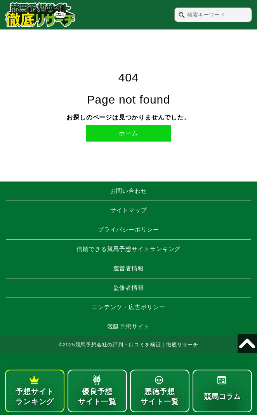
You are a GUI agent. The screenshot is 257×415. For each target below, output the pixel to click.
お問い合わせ (128, 190)
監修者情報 (128, 287)
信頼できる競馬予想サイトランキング (128, 249)
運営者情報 (128, 268)
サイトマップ (128, 210)
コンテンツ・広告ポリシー (128, 307)
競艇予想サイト (128, 326)
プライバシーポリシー (128, 229)
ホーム (128, 133)
